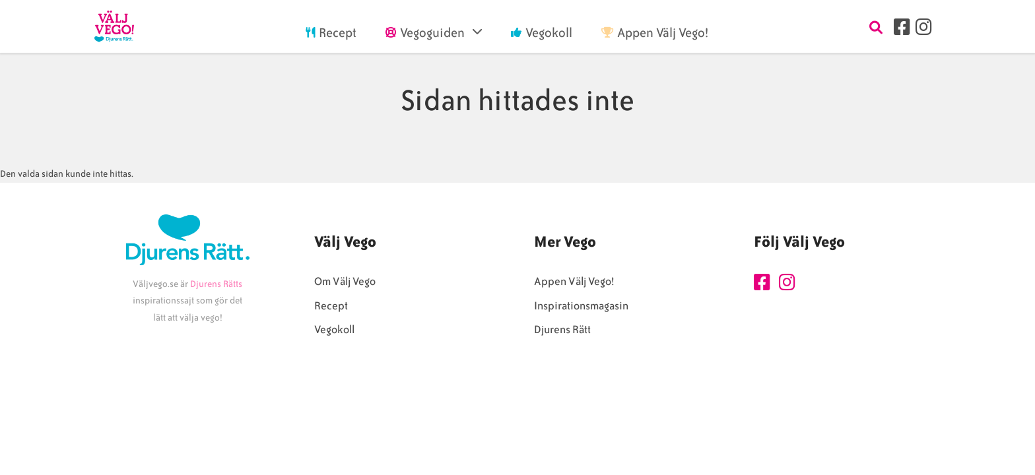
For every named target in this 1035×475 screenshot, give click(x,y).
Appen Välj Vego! (574, 281)
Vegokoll (334, 329)
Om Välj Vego (345, 281)
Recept (331, 306)
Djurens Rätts (216, 284)
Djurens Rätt (562, 329)
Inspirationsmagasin (581, 306)
